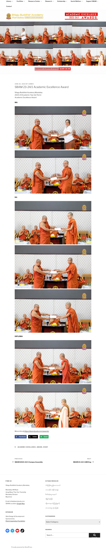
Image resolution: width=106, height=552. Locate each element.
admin (31, 84)
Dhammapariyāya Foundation (15, 521)
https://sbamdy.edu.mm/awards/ (36, 431)
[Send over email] (44, 436)
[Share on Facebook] (21, 436)
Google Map (21, 503)
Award (39, 447)
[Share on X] (33, 436)
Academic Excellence (27, 447)
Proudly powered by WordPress (21, 547)
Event (45, 447)
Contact (9, 6)
